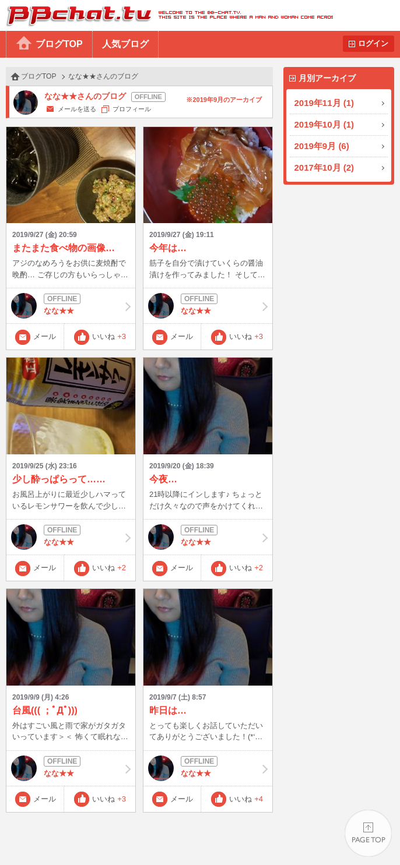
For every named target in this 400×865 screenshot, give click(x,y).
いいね (109, 336)
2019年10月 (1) (324, 124)
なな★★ (70, 306)
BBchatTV (166, 15)
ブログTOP (59, 44)
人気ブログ (125, 44)
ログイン (373, 43)
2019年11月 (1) (324, 103)
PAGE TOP (368, 833)
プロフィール (132, 108)
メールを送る (77, 108)
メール (44, 336)
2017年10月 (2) (324, 167)
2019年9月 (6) (321, 146)
